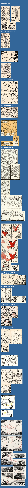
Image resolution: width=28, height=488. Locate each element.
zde (10, 273)
